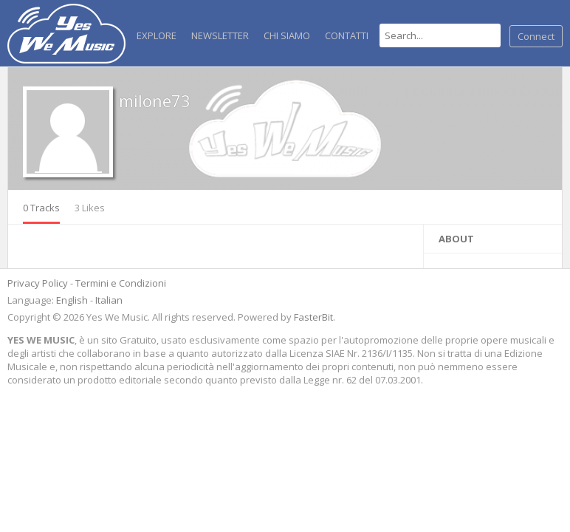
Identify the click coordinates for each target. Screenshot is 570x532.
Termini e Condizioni (120, 283)
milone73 (154, 100)
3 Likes (90, 207)
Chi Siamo (287, 35)
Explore (156, 35)
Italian (109, 300)
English (72, 300)
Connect (536, 36)
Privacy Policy (37, 283)
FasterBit (313, 317)
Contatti (346, 35)
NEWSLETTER (220, 35)
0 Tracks (41, 207)
